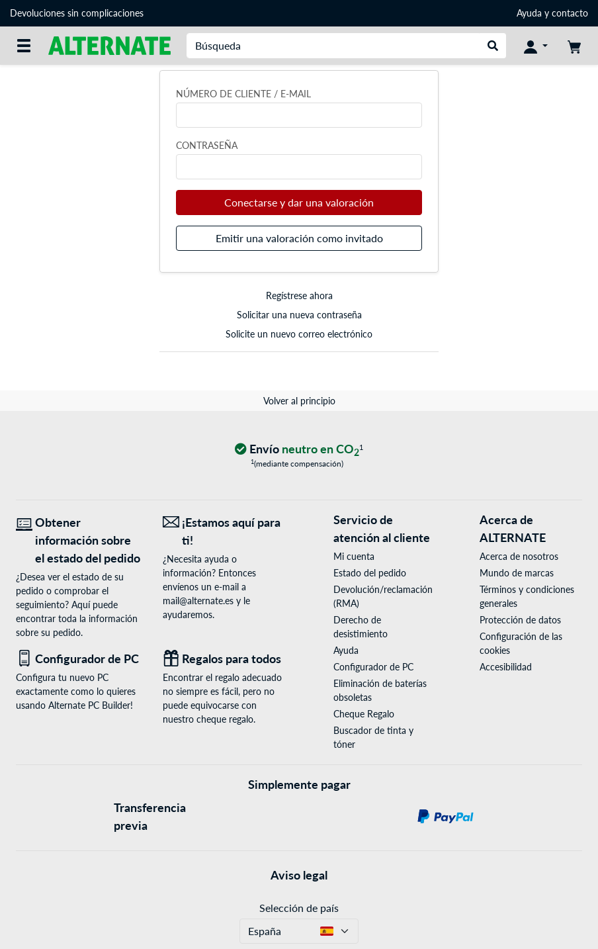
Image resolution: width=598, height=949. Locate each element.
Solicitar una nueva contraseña (299, 314)
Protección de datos (520, 619)
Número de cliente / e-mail (243, 93)
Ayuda (529, 13)
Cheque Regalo (363, 713)
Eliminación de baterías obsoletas (380, 690)
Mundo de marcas (517, 572)
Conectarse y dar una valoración (299, 202)
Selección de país (299, 907)
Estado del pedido (369, 572)
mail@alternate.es (198, 600)
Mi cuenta (353, 556)
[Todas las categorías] (24, 46)
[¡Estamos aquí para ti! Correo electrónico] (226, 531)
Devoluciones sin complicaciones (77, 13)
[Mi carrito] (574, 45)
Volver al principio (299, 400)
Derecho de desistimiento (360, 626)
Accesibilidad (506, 666)
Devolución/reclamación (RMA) (383, 596)
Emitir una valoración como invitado (299, 238)
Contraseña (206, 145)
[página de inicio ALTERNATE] (109, 45)
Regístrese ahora (299, 295)
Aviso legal (299, 875)
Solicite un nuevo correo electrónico (299, 333)
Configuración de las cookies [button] (521, 643)
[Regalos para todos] (226, 659)
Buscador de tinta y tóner (373, 737)
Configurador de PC (373, 666)
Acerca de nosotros (519, 556)
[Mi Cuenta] (536, 45)
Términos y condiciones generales (527, 596)
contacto (570, 13)
